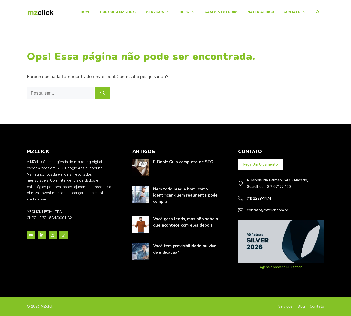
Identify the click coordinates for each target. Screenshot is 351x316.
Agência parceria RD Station (281, 267)
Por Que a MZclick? (118, 12)
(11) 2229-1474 (259, 198)
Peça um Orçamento (260, 164)
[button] (317, 12)
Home (85, 12)
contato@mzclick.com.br (267, 210)
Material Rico (260, 12)
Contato (297, 12)
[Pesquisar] (102, 93)
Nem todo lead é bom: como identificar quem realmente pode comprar (185, 195)
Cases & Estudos (221, 12)
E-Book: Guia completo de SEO (183, 162)
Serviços (160, 12)
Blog (190, 12)
